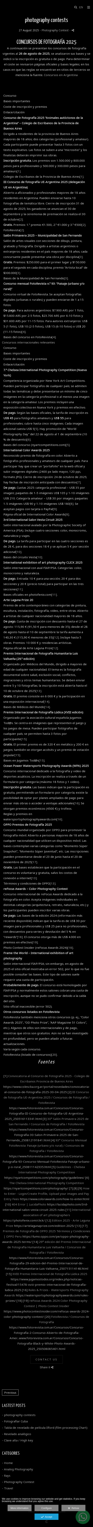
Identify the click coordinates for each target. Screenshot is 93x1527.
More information (20, 1508)
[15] (24, 739)
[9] (55, 509)
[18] (20, 937)
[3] (81, 257)
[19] (35, 942)
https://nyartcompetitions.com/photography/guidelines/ (44, 1178)
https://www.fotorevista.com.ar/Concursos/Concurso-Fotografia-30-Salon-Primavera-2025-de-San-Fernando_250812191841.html (45, 1134)
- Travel (7, 1488)
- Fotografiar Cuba (15, 1421)
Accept (46, 1517)
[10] (18, 552)
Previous (10, 1392)
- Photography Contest (18, 1482)
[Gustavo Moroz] (2, 7)
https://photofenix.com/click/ (24, 1220)
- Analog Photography (17, 1469)
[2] (21, 219)
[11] (20, 589)
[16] (76, 803)
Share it (46, 1367)
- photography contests (19, 1415)
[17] (34, 862)
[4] (24, 332)
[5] (36, 429)
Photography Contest (55, 30)
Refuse (73, 1508)
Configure (46, 1508)
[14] (46, 701)
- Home (7, 1463)
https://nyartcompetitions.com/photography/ (36, 1188)
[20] (54, 1054)
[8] (71, 504)
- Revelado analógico (16, 1434)
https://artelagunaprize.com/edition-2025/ (44, 1226)
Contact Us (46, 1359)
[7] (79, 482)
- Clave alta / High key (17, 1440)
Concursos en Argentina (61, 75)
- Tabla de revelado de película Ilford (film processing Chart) (44, 1428)
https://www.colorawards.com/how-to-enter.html (54, 1199)
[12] (56, 637)
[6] (29, 439)
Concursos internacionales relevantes (28, 342)
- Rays (6, 1475)
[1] (19, 171)
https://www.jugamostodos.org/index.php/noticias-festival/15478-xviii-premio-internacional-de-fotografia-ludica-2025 (46, 1284)
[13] (38, 691)
